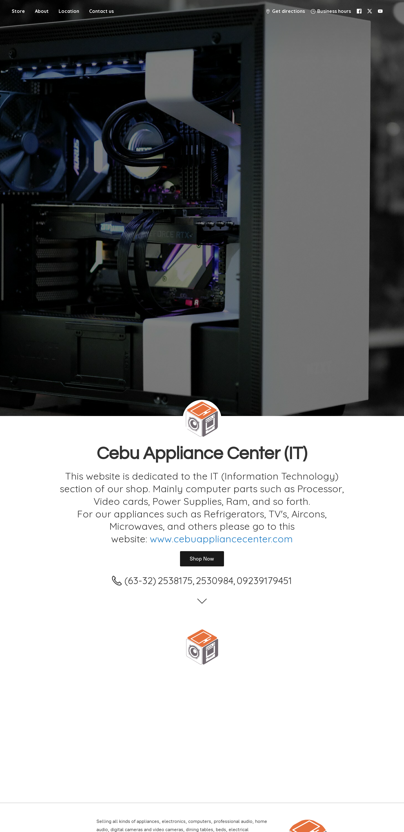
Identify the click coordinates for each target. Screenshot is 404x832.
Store (18, 11)
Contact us (101, 11)
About (42, 11)
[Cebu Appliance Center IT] (202, 647)
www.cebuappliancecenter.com (221, 539)
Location (69, 11)
